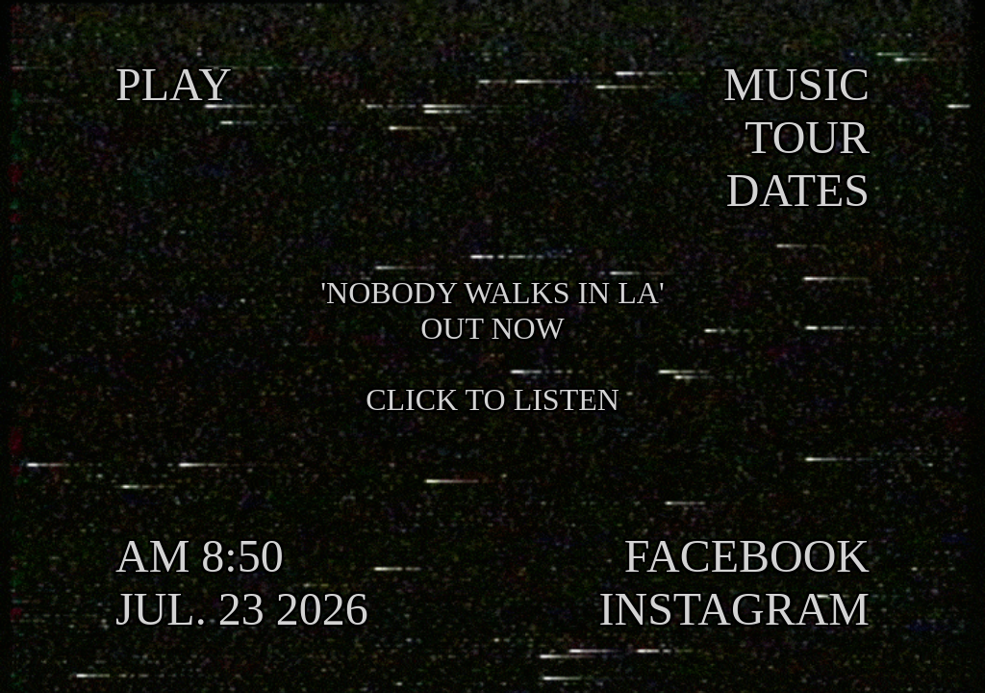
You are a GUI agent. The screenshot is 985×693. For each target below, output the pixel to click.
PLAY (173, 84)
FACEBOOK (747, 555)
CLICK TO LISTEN (492, 399)
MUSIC (796, 84)
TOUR (807, 137)
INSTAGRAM (734, 608)
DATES (798, 190)
